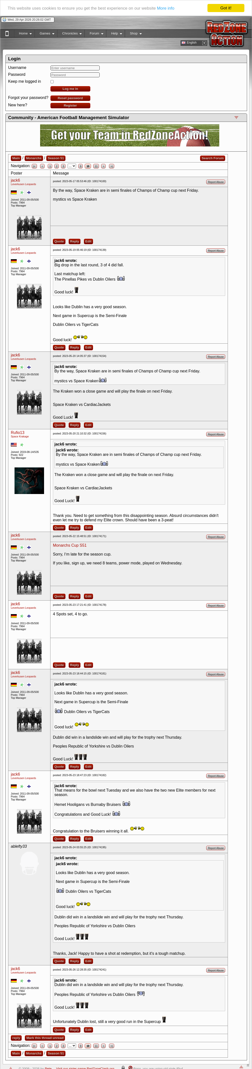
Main (16, 158)
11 (96, 166)
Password (16, 74)
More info (165, 8)
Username (17, 67)
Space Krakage (20, 436)
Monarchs (34, 158)
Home (23, 34)
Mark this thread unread (44, 1038)
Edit (88, 241)
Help (114, 34)
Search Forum (213, 158)
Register (70, 105)
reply (16, 1038)
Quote (59, 241)
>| (111, 166)
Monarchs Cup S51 (70, 545)
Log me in (70, 89)
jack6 (15, 180)
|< (34, 166)
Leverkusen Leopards (23, 184)
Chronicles (69, 34)
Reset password (70, 98)
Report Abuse (216, 181)
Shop (133, 34)
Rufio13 (17, 433)
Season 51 (56, 158)
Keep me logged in (24, 81)
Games (44, 34)
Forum (93, 34)
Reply (74, 241)
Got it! (225, 8)
